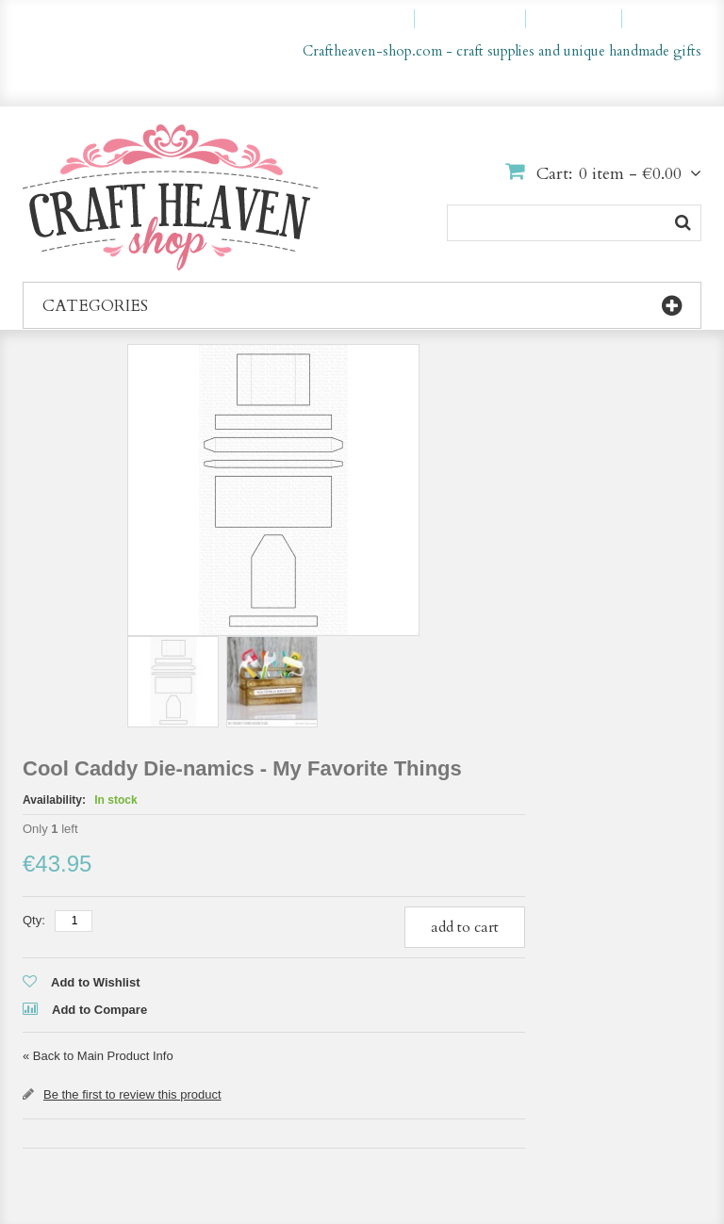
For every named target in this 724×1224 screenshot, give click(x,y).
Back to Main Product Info (98, 1056)
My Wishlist (478, 18)
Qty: (34, 920)
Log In (670, 18)
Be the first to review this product (132, 1094)
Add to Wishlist (95, 982)
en (642, 82)
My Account (365, 18)
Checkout (582, 18)
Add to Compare (99, 1010)
